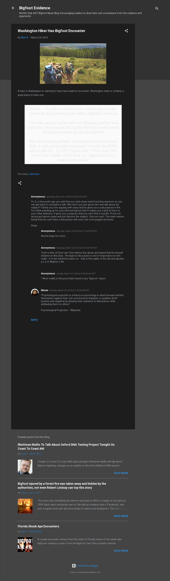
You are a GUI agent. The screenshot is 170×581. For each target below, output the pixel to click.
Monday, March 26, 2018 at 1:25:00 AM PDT (69, 290)
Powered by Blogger (85, 565)
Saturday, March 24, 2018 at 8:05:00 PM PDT (76, 248)
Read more (121, 473)
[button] (126, 31)
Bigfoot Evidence (34, 8)
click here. (35, 174)
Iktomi (44, 290)
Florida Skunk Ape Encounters (38, 526)
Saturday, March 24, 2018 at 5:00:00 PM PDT (66, 196)
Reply (34, 320)
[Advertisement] (148, 73)
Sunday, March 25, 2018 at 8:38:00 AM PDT (76, 273)
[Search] (157, 9)
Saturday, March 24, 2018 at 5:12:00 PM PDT (76, 231)
